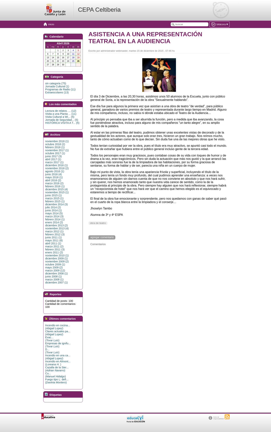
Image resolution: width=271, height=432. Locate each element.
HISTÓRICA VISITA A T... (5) (62, 122)
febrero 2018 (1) (55, 147)
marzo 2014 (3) (54, 216)
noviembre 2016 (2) (57, 168)
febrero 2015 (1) (55, 201)
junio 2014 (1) (53, 210)
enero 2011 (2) (54, 252)
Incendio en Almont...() (57, 363)
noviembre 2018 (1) (57, 141)
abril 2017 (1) (53, 159)
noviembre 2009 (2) (57, 261)
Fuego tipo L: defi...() (56, 381)
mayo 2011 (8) (54, 240)
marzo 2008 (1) (54, 279)
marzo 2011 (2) (54, 246)
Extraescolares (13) (57, 92)
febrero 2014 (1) (55, 219)
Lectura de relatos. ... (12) (60, 110)
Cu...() (55, 375)
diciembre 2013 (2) (56, 225)
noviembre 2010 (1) (57, 255)
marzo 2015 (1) (54, 198)
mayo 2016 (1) (54, 177)
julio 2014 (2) (53, 207)
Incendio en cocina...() (57, 327)
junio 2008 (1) (53, 276)
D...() (52, 351)
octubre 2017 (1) (55, 153)
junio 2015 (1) (53, 195)
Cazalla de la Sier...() (57, 369)
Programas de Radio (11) (60, 89)
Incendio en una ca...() (57, 357)
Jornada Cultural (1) (57, 86)
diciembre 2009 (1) (56, 258)
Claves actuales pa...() (57, 333)
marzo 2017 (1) (54, 162)
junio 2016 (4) (53, 174)
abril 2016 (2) (53, 180)
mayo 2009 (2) (54, 267)
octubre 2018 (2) (55, 144)
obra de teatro (98, 223)
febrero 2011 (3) (55, 249)
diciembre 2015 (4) (56, 189)
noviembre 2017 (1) (57, 150)
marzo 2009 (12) (55, 270)
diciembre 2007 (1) (56, 282)
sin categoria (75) (55, 83)
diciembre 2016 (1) (56, 165)
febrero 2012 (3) (55, 234)
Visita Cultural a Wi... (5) (59, 116)
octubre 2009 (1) (55, 264)
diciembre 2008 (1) (56, 273)
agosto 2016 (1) (54, 171)
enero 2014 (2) (54, 222)
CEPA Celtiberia (99, 9)
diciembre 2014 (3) (56, 204)
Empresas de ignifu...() (58, 345)
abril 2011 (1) (53, 243)
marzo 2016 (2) (54, 183)
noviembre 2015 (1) (57, 192)
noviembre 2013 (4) (57, 228)
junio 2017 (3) (53, 156)
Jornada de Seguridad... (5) (61, 119)
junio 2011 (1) (53, 237)
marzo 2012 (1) (54, 231)
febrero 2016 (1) (55, 186)
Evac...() (52, 339)
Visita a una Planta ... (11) (60, 113)
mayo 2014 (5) (54, 213)
